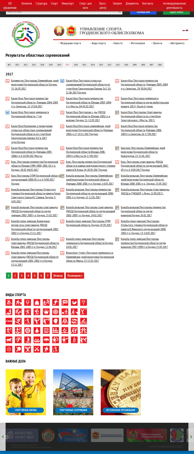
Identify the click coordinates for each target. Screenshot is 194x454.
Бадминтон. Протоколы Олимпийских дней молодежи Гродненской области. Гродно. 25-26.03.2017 (32, 84)
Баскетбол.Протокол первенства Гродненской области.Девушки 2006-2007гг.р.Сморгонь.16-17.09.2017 (138, 130)
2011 (118, 64)
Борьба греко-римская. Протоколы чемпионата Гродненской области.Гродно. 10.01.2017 (87, 243)
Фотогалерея (138, 43)
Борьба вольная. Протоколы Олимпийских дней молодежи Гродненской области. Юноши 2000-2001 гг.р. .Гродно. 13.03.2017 (141, 179)
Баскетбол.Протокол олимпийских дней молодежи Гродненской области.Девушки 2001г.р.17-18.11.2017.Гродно (86, 130)
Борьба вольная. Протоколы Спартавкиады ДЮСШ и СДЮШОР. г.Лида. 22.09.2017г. (142, 191)
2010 (126, 64)
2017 (67, 64)
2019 (51, 64)
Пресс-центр (103, 5)
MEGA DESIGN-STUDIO (171, 446)
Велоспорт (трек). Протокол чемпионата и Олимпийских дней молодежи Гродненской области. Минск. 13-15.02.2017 (87, 257)
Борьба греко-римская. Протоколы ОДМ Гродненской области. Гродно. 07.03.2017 (86, 223)
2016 (76, 64)
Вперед (58, 275)
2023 (17, 64)
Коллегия (27, 3)
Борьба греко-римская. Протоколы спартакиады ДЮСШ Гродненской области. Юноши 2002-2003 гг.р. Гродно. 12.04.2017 (32, 243)
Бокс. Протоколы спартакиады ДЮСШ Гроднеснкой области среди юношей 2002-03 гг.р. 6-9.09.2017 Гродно (142, 166)
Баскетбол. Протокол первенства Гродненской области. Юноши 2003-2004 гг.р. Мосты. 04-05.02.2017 (85, 102)
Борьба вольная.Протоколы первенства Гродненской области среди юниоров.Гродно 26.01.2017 (140, 211)
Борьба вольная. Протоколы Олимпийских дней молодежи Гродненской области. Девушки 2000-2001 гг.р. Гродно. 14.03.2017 (87, 179)
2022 (25, 64)
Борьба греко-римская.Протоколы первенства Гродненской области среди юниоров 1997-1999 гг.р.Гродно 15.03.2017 (141, 243)
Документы (132, 3)
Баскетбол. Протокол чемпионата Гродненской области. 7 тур (27, 114)
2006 (160, 64)
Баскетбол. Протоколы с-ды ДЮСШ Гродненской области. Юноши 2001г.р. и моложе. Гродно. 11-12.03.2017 (85, 116)
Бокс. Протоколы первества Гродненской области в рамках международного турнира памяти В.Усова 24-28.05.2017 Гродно (87, 166)
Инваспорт (68, 3)
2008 (143, 64)
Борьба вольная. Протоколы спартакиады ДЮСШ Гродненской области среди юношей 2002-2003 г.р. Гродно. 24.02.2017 (87, 211)
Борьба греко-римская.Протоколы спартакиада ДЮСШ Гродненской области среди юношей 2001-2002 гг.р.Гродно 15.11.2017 (32, 258)
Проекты (157, 43)
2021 (34, 64)
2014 (93, 64)
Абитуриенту (177, 43)
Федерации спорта (70, 43)
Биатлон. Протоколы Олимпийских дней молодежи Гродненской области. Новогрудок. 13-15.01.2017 (140, 152)
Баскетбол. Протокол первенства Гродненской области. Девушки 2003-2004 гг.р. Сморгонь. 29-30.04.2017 (141, 84)
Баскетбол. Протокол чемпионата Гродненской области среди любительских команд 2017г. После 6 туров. (142, 102)
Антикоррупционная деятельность (174, 5)
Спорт (54, 3)
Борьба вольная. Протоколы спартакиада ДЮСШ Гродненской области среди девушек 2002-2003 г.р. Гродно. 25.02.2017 (32, 211)
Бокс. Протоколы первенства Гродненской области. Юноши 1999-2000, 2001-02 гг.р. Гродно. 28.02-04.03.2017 (32, 166)
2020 (42, 64)
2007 (151, 64)
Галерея (117, 3)
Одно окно (176, 12)
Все (9, 64)
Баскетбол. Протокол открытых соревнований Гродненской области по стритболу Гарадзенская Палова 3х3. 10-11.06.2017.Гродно (85, 86)
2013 (101, 64)
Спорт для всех (85, 5)
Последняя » (75, 275)
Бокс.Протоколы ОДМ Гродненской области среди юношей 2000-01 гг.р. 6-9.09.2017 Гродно (33, 179)
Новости (118, 43)
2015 (84, 64)
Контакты (147, 3)
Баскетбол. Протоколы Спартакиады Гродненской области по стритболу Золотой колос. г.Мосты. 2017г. (138, 116)
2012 (109, 64)
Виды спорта (99, 43)
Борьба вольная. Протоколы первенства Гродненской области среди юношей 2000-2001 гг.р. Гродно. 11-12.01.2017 (87, 193)
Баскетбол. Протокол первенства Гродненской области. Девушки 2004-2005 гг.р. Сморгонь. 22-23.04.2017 (32, 102)
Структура (41, 3)
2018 (59, 64)
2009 (135, 64)
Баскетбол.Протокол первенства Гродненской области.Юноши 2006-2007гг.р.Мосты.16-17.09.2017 (83, 152)
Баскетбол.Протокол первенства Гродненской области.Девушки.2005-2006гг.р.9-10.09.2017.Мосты (29, 152)
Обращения (143, 12)
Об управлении (9, 5)
